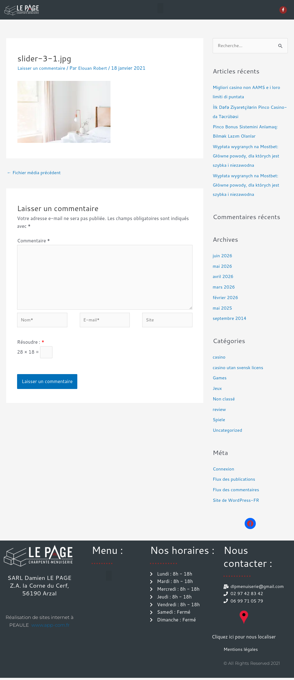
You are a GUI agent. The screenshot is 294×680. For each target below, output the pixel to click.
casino (219, 357)
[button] (160, 8)
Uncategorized (228, 430)
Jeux (217, 389)
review (220, 409)
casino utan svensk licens (239, 367)
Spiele (219, 420)
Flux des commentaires (237, 490)
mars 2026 (224, 287)
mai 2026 (223, 266)
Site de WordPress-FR (237, 500)
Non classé (224, 399)
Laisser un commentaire (42, 68)
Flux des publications (235, 479)
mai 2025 (223, 308)
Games (220, 378)
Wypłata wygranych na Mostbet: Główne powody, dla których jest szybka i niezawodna (248, 156)
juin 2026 (223, 256)
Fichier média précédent (35, 173)
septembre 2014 (230, 319)
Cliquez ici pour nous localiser (244, 638)
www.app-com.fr (50, 625)
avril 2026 (224, 277)
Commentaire (33, 241)
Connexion (224, 469)
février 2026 (226, 297)
